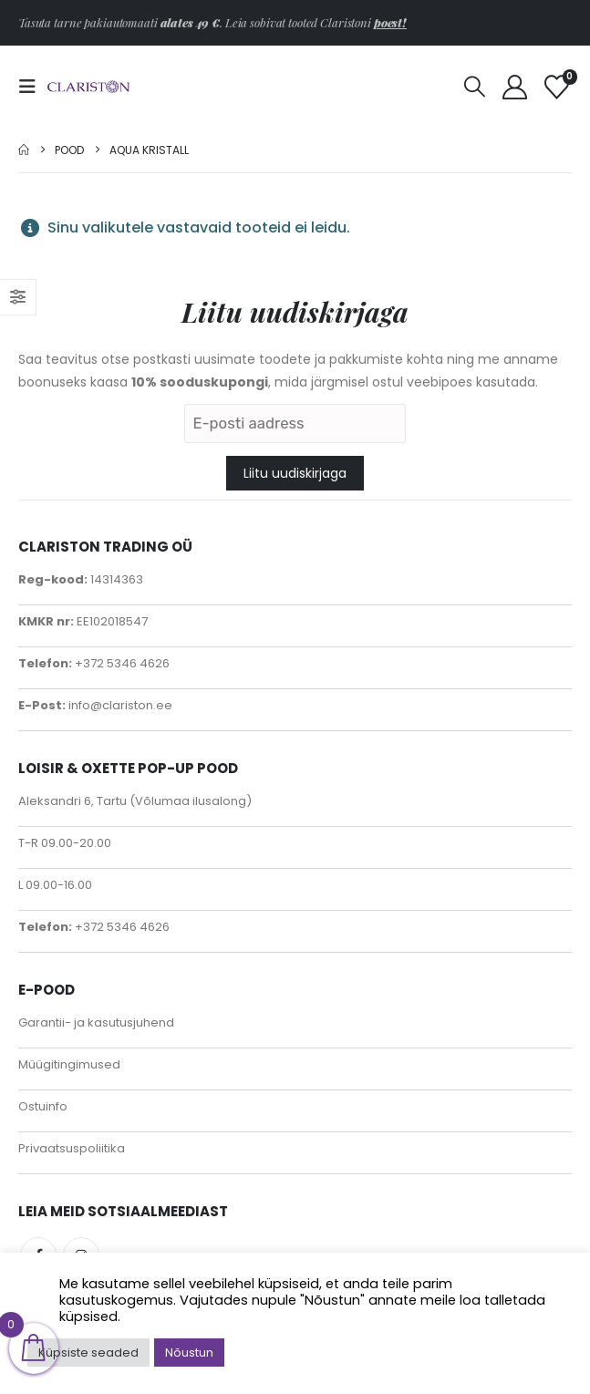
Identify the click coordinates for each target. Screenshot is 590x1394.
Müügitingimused (69, 1064)
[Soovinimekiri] (557, 87)
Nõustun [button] (189, 1352)
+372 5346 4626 (121, 663)
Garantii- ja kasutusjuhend (96, 1022)
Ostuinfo (42, 1106)
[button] (32, 86)
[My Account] (514, 87)
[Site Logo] (88, 87)
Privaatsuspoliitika (71, 1148)
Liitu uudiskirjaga (295, 473)
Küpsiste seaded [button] (88, 1352)
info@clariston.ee (119, 705)
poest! (390, 22)
